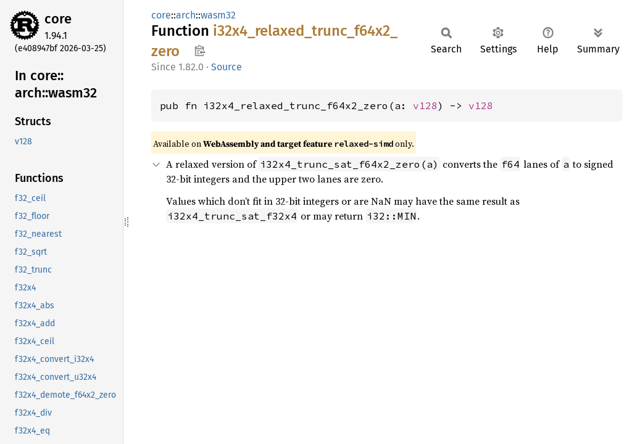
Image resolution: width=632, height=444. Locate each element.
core (58, 18)
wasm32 (218, 15)
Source (226, 67)
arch (186, 15)
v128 (425, 105)
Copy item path (199, 50)
